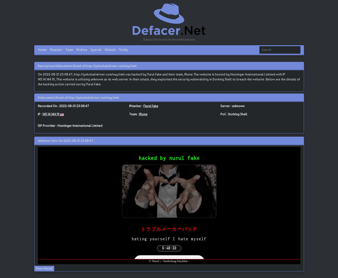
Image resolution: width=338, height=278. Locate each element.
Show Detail (44, 268)
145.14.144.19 (51, 114)
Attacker (56, 50)
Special (96, 50)
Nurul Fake (150, 106)
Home (42, 50)
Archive (82, 50)
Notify (123, 50)
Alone (143, 114)
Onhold (110, 50)
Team (69, 50)
